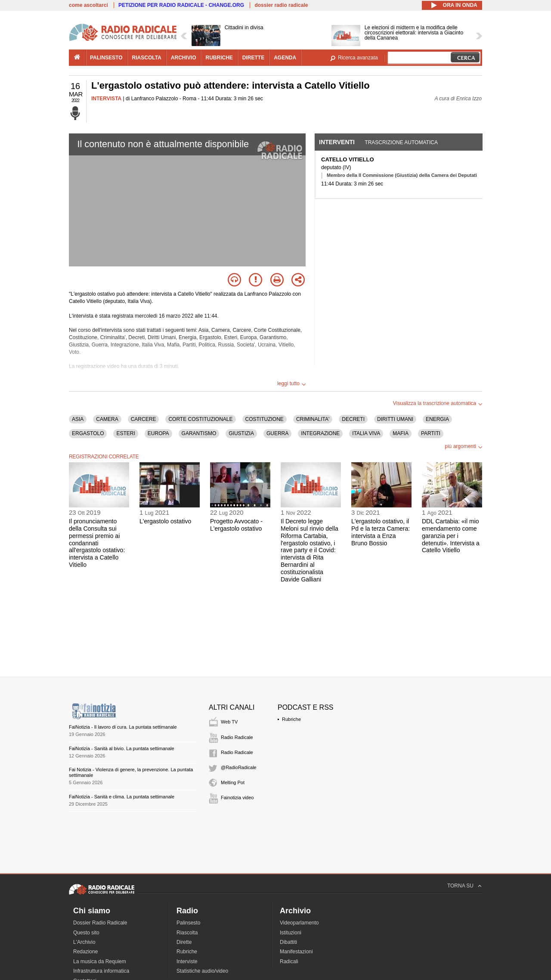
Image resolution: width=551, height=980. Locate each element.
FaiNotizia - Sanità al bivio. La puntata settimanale (121, 748)
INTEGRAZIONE (320, 433)
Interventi (337, 142)
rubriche (218, 58)
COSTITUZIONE (264, 419)
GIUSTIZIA (241, 433)
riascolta (146, 58)
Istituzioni (290, 933)
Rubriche (291, 719)
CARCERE (143, 419)
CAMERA (107, 419)
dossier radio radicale (281, 5)
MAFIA (401, 433)
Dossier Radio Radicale (100, 923)
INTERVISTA (106, 99)
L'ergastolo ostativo (165, 521)
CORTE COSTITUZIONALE (200, 419)
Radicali (289, 961)
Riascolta (187, 933)
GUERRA (277, 433)
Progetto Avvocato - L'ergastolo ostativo (236, 525)
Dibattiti (288, 942)
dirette (253, 58)
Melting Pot (233, 782)
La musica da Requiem (99, 961)
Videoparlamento (299, 923)
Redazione (85, 952)
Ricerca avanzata (358, 58)
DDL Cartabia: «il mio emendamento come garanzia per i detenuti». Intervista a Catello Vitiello (451, 535)
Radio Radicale (237, 737)
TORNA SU (460, 886)
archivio (183, 58)
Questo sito (86, 933)
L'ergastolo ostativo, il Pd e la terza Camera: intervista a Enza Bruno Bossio (380, 532)
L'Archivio (84, 942)
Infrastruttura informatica (101, 971)
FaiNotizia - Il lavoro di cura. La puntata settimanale (123, 727)
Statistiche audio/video (202, 971)
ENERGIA (437, 419)
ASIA (78, 419)
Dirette (184, 942)
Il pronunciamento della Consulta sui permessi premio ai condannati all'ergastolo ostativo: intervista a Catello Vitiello (97, 543)
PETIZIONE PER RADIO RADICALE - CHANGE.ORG (181, 5)
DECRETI (353, 419)
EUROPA (158, 433)
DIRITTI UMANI (395, 419)
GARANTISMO (199, 433)
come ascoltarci (88, 5)
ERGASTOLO (88, 433)
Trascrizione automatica (401, 142)
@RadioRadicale (239, 767)
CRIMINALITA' (312, 419)
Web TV (229, 721)
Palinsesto (188, 923)
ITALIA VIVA (366, 433)
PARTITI (430, 433)
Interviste (187, 961)
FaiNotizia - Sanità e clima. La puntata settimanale (121, 796)
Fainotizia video (237, 797)
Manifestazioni (296, 952)
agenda (285, 58)
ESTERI (125, 433)
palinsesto (106, 58)
